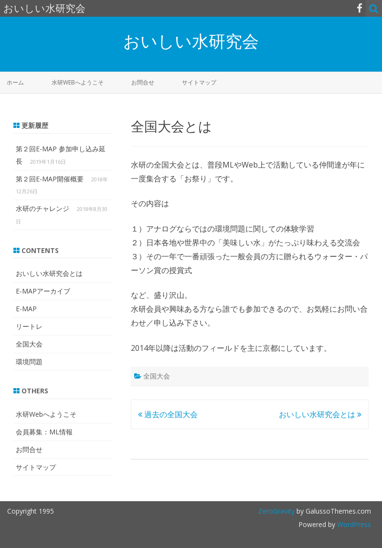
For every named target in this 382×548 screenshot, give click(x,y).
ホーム (15, 82)
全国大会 (156, 375)
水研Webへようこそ (78, 82)
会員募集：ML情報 (44, 431)
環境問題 (29, 361)
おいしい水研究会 (191, 41)
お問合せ (142, 82)
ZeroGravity (276, 511)
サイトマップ (199, 82)
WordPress (353, 524)
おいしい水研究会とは (320, 414)
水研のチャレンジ (42, 208)
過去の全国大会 (168, 414)
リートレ (29, 326)
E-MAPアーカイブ (43, 290)
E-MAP (26, 308)
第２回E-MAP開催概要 (50, 178)
